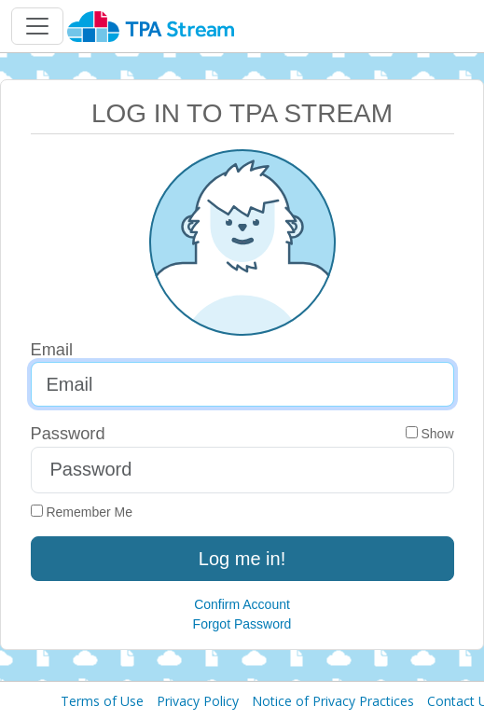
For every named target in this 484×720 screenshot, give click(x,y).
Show (430, 433)
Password (68, 433)
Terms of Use (102, 701)
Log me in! (242, 558)
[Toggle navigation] (37, 26)
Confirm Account (242, 604)
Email (52, 349)
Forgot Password (242, 623)
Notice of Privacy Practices (333, 701)
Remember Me (81, 512)
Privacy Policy (198, 701)
